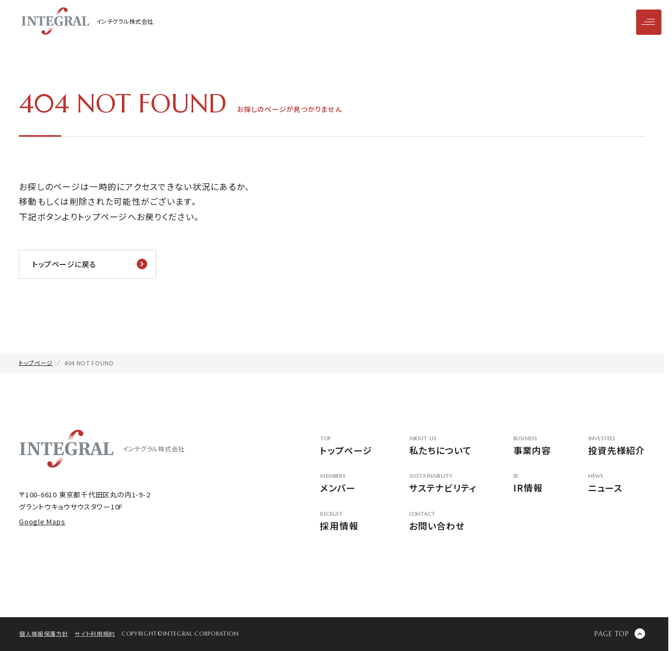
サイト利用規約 (94, 633)
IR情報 (532, 484)
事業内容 (532, 446)
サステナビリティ (442, 484)
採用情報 (346, 522)
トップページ (346, 446)
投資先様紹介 (616, 446)
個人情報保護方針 (43, 633)
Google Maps (42, 521)
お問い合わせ (442, 522)
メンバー (346, 484)
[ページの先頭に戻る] (619, 633)
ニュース (616, 484)
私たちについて (442, 446)
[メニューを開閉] (648, 22)
